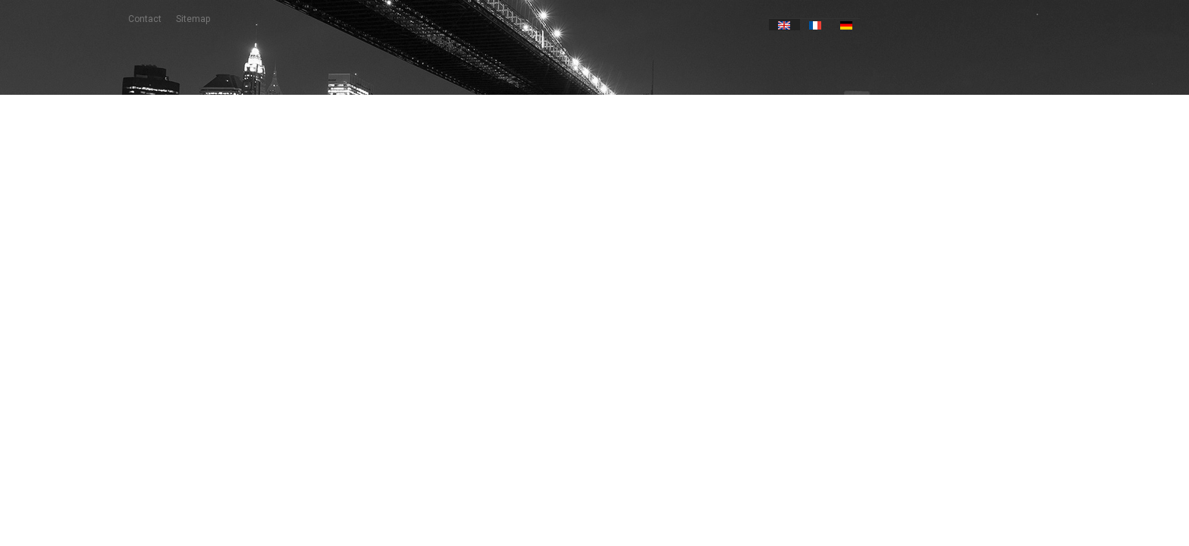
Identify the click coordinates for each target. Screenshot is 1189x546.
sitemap (193, 19)
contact (145, 19)
